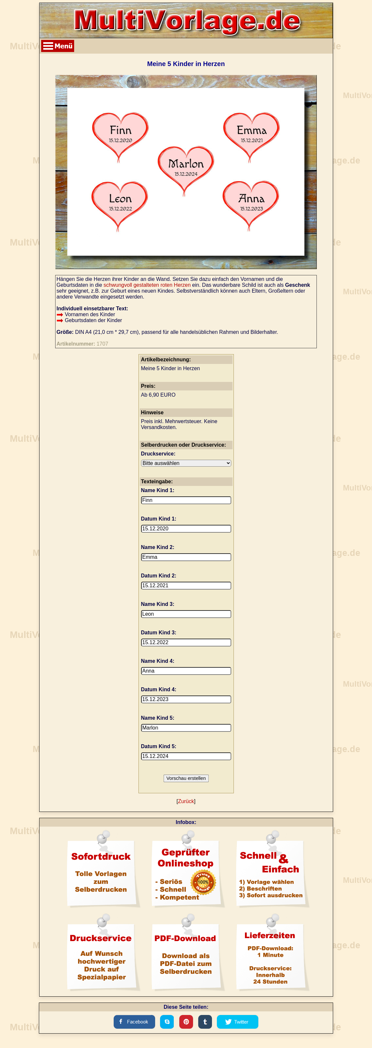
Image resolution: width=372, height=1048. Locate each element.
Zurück (186, 801)
